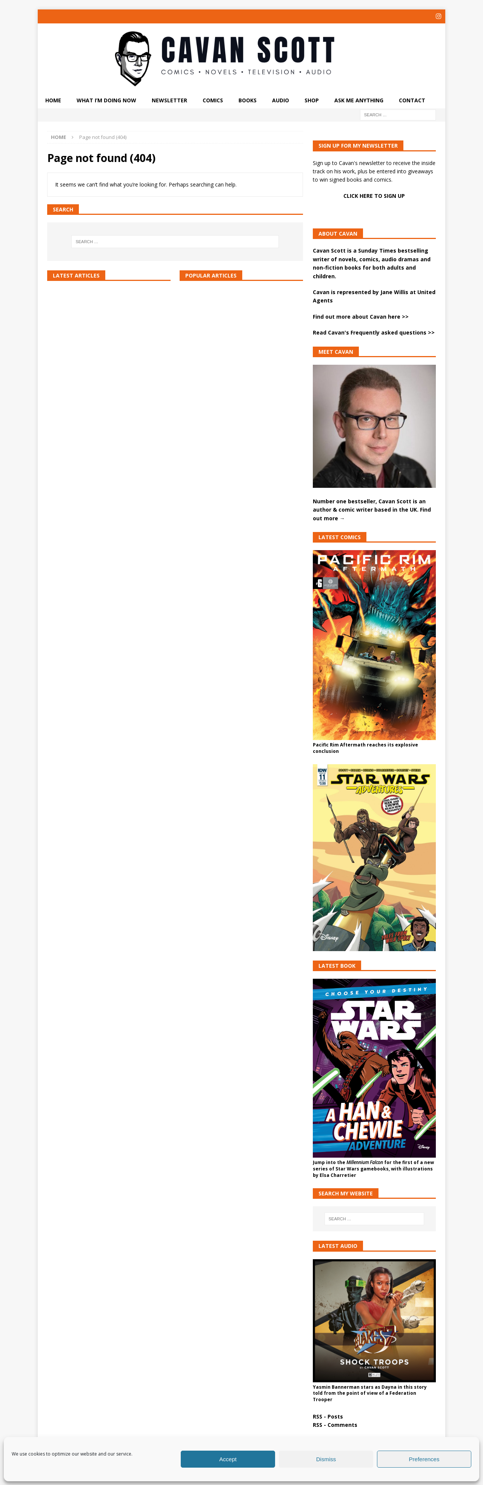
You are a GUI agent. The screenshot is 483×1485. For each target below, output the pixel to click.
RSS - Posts (328, 1416)
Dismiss (326, 1459)
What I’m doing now (106, 99)
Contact (412, 99)
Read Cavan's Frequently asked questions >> (374, 332)
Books (247, 99)
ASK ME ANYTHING (358, 99)
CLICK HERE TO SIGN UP (374, 195)
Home (53, 99)
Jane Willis (394, 291)
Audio (280, 99)
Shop (312, 99)
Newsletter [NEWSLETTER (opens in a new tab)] (169, 99)
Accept (228, 1459)
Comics (213, 99)
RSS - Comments (335, 1424)
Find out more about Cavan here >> (361, 315)
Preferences (424, 1459)
